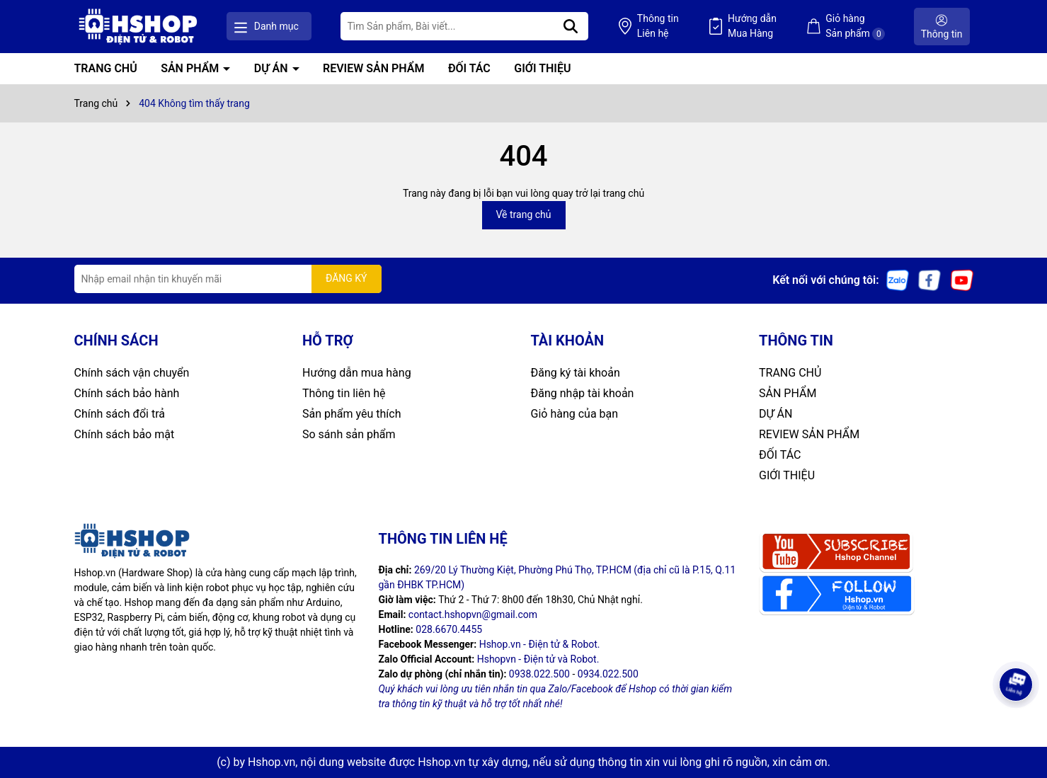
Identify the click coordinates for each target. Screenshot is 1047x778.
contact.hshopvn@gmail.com (472, 614)
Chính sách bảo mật (124, 434)
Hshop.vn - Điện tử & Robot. (539, 644)
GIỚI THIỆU (542, 68)
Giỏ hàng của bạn (575, 414)
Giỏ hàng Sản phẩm (855, 26)
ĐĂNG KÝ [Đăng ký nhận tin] (346, 278)
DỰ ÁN (272, 68)
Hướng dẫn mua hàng (356, 372)
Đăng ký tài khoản (575, 372)
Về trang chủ (523, 214)
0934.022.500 (608, 674)
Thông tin (658, 27)
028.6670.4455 (449, 629)
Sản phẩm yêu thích (351, 414)
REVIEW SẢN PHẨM (373, 68)
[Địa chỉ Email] (228, 279)
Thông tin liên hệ (344, 393)
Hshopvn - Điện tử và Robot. (538, 659)
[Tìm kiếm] (570, 26)
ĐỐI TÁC (469, 68)
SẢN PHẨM (191, 68)
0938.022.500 (539, 674)
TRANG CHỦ (105, 68)
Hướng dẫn (752, 27)
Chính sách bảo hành (127, 393)
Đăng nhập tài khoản (582, 393)
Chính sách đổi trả (120, 414)
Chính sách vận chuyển (132, 372)
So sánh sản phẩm (348, 434)
